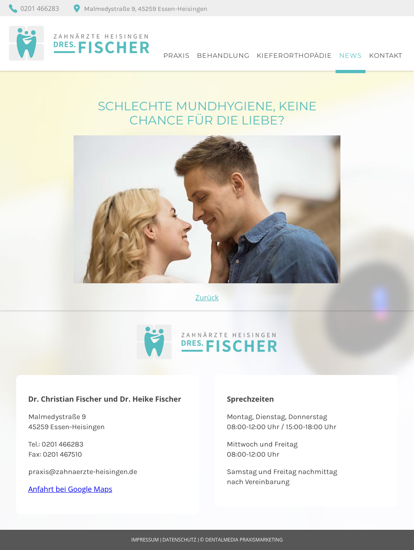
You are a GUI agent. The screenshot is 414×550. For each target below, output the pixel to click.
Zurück (207, 297)
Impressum (145, 539)
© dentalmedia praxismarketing (241, 539)
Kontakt (385, 55)
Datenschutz (179, 539)
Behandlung (223, 55)
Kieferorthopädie (294, 55)
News (350, 55)
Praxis (176, 55)
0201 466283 (39, 8)
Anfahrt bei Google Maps (70, 489)
